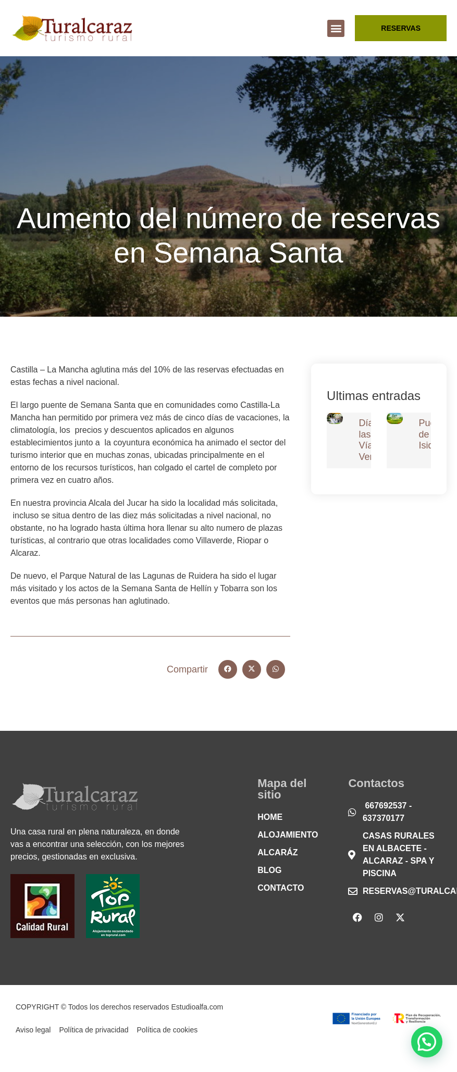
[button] (335, 28)
